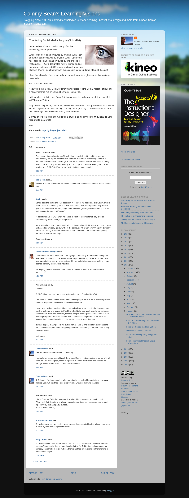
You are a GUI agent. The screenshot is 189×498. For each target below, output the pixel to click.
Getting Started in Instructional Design (138, 219)
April (129, 299)
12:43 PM (40, 455)
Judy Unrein (41, 439)
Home (72, 472)
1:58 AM (39, 276)
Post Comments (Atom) (51, 479)
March (130, 303)
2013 (126, 257)
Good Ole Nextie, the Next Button (141, 327)
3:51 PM (39, 386)
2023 (126, 234)
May (129, 295)
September (132, 280)
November (131, 272)
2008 (126, 357)
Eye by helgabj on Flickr (55, 130)
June (129, 291)
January (130, 311)
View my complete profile (132, 48)
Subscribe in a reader (131, 159)
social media (41, 142)
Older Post (107, 472)
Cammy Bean (44, 137)
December (131, 268)
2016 (126, 245)
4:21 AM (39, 430)
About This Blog (128, 152)
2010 (126, 349)
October (130, 276)
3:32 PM (39, 171)
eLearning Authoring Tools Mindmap (137, 212)
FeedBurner (146, 187)
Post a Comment (40, 461)
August (130, 284)
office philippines (44, 420)
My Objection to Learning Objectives (137, 223)
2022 (126, 238)
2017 (126, 242)
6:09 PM (39, 243)
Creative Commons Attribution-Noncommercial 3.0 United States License (129, 391)
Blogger (110, 490)
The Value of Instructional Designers (137, 216)
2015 (126, 249)
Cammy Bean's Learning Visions (62, 14)
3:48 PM (39, 367)
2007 (126, 361)
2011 (126, 265)
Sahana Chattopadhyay (47, 252)
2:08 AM (39, 411)
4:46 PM (39, 190)
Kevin (38, 199)
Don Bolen (41, 180)
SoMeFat (52, 142)
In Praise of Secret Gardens (138, 331)
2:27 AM (39, 340)
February (131, 307)
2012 (126, 261)
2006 (126, 364)
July (129, 288)
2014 (126, 253)
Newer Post (36, 472)
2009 (126, 353)
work (127, 377)
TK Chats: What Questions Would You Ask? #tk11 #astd (143, 315)
